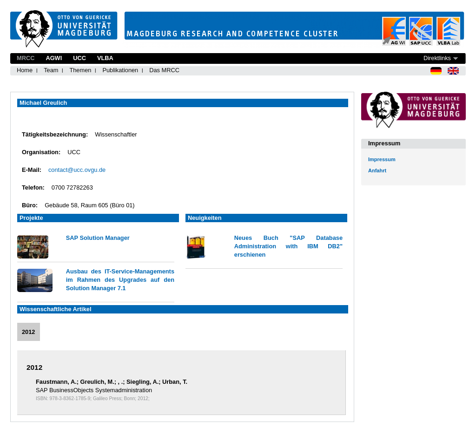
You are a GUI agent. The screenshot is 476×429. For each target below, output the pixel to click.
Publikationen (120, 70)
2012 (28, 331)
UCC (79, 57)
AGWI (54, 57)
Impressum (382, 159)
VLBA (105, 57)
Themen (80, 70)
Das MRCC (164, 70)
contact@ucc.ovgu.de (77, 169)
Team (51, 70)
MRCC (25, 57)
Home (25, 70)
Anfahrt (377, 170)
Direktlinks (437, 57)
